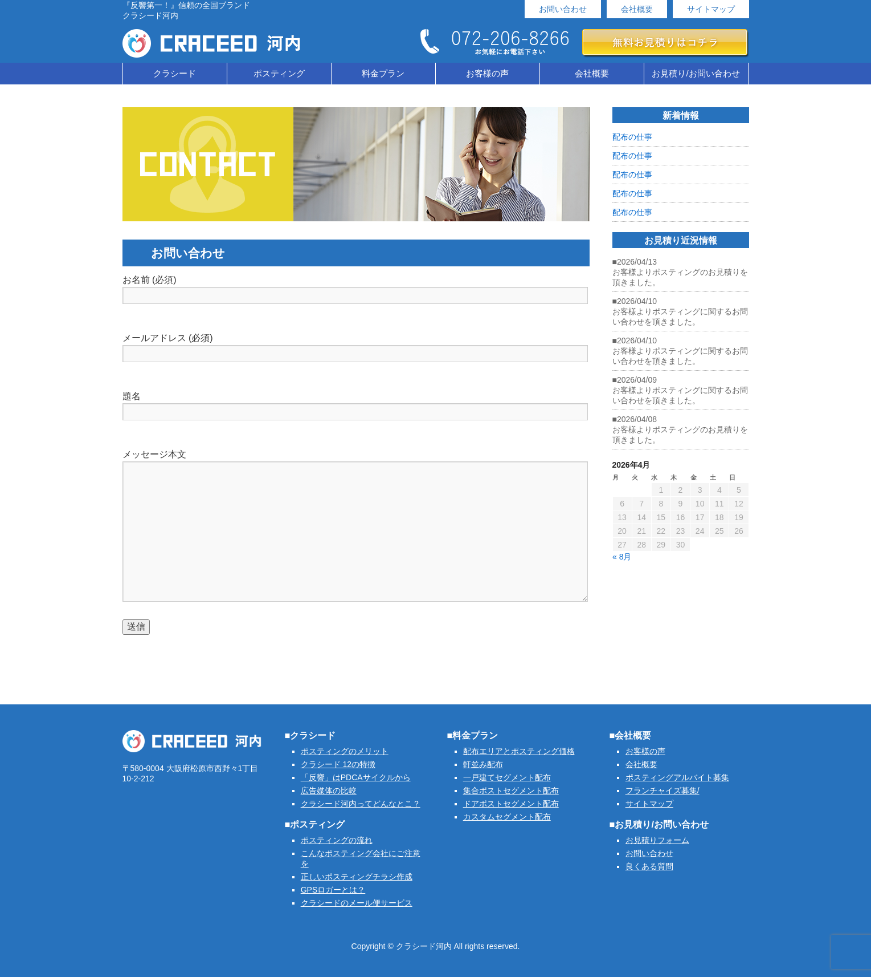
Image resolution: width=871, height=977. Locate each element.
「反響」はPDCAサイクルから (356, 777)
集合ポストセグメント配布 (511, 790)
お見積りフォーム (657, 840)
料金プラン (383, 73)
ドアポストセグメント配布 (511, 803)
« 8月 (621, 556)
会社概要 (637, 9)
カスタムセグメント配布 (507, 816)
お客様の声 (487, 73)
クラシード (174, 73)
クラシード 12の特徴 (338, 764)
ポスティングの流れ (337, 840)
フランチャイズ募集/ (662, 790)
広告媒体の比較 (329, 790)
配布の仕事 (632, 136)
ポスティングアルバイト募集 (677, 777)
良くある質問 (649, 866)
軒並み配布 (483, 764)
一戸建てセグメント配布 (507, 777)
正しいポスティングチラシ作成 (356, 876)
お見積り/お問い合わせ (695, 73)
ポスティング (279, 73)
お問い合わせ (563, 9)
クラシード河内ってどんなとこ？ (360, 803)
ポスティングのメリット (345, 751)
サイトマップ (711, 9)
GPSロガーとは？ (333, 889)
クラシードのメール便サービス (356, 902)
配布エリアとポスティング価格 (519, 751)
